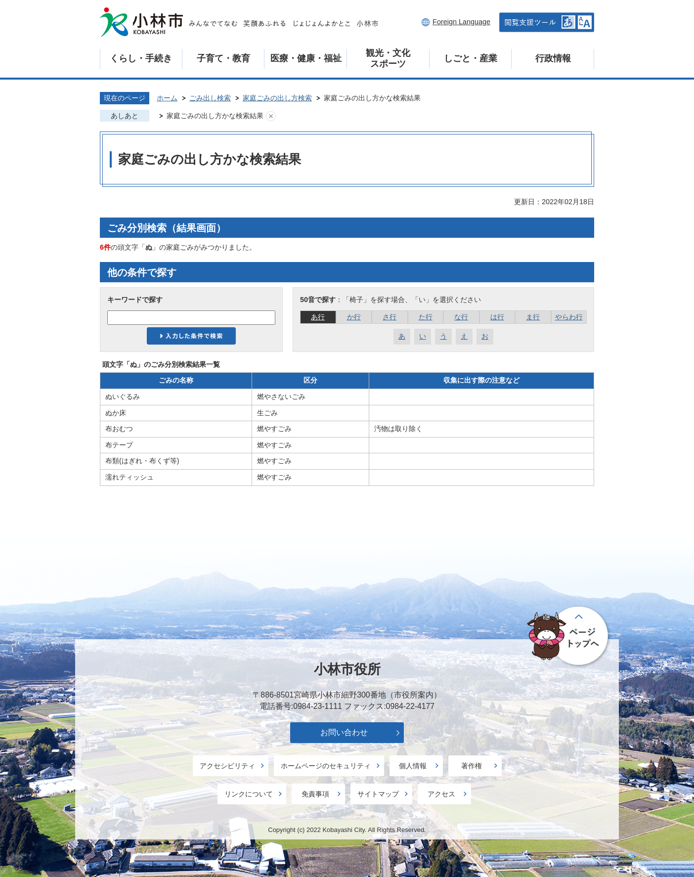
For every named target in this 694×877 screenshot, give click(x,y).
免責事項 (315, 794)
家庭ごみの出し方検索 (277, 98)
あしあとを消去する (270, 116)
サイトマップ (378, 794)
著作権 (471, 766)
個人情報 (413, 766)
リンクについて (248, 794)
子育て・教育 (223, 58)
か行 (354, 317)
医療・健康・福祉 (306, 58)
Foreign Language (461, 22)
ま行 (533, 317)
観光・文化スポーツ (388, 58)
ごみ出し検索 (210, 98)
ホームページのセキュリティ (326, 766)
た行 (426, 317)
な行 (461, 317)
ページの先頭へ (569, 637)
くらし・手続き (141, 58)
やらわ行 (569, 317)
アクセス (441, 794)
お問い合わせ (344, 732)
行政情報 (553, 58)
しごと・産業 (470, 58)
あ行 (318, 317)
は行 (497, 317)
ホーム (167, 98)
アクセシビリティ (227, 766)
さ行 (389, 317)
